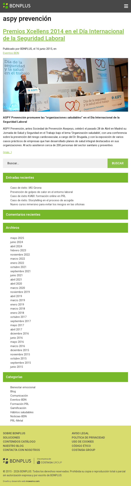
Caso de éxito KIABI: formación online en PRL (38, 196)
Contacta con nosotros (21, 450)
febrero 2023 (18, 250)
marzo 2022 (17, 258)
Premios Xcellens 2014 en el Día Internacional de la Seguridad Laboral (63, 35)
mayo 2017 (17, 325)
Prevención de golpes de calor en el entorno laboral (41, 192)
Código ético (81, 446)
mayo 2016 (17, 342)
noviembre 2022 (20, 254)
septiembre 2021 (20, 271)
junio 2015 (16, 366)
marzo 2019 (17, 300)
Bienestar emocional (22, 387)
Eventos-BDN (11, 53)
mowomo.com (33, 481)
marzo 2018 (17, 308)
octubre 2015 (18, 358)
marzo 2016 (17, 346)
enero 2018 (17, 313)
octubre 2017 (18, 317)
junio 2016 (16, 337)
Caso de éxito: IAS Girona (25, 187)
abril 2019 (16, 296)
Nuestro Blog (13, 446)
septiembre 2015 (20, 362)
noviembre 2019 (20, 292)
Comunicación (19, 395)
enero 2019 (17, 304)
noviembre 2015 (20, 354)
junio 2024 (16, 242)
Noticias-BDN (18, 416)
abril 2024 (16, 246)
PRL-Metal (16, 420)
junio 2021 (16, 275)
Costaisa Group (83, 450)
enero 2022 (17, 263)
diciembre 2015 (19, 350)
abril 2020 (16, 283)
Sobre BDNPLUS (14, 433)
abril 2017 (16, 329)
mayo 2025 (17, 238)
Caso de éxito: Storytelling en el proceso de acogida (41, 200)
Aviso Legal (80, 433)
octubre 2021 (18, 267)
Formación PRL (19, 404)
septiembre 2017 (20, 321)
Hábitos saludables (21, 412)
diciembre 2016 (19, 333)
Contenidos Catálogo (19, 441)
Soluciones (11, 437)
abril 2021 (16, 279)
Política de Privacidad (88, 437)
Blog (13, 391)
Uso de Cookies (83, 441)
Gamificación (18, 408)
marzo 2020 (17, 288)
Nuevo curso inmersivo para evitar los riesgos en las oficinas (47, 204)
